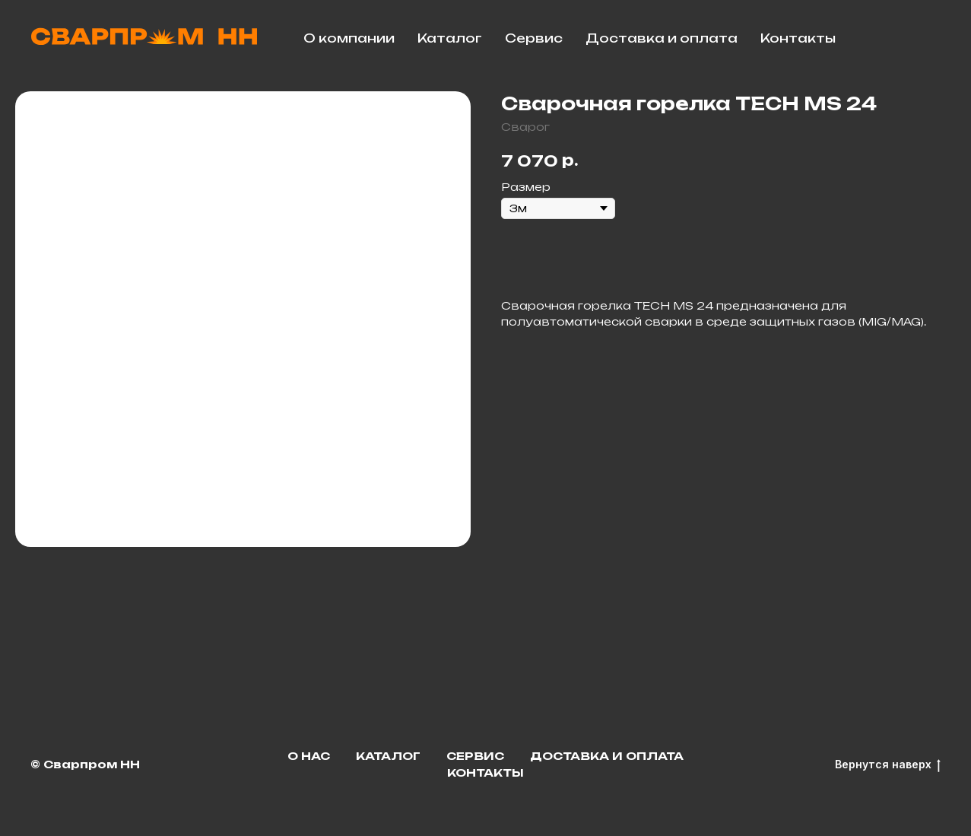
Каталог (449, 38)
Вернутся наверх (888, 765)
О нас (308, 755)
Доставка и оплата (661, 38)
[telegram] (892, 38)
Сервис (534, 38)
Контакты (798, 38)
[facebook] (925, 38)
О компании (349, 38)
